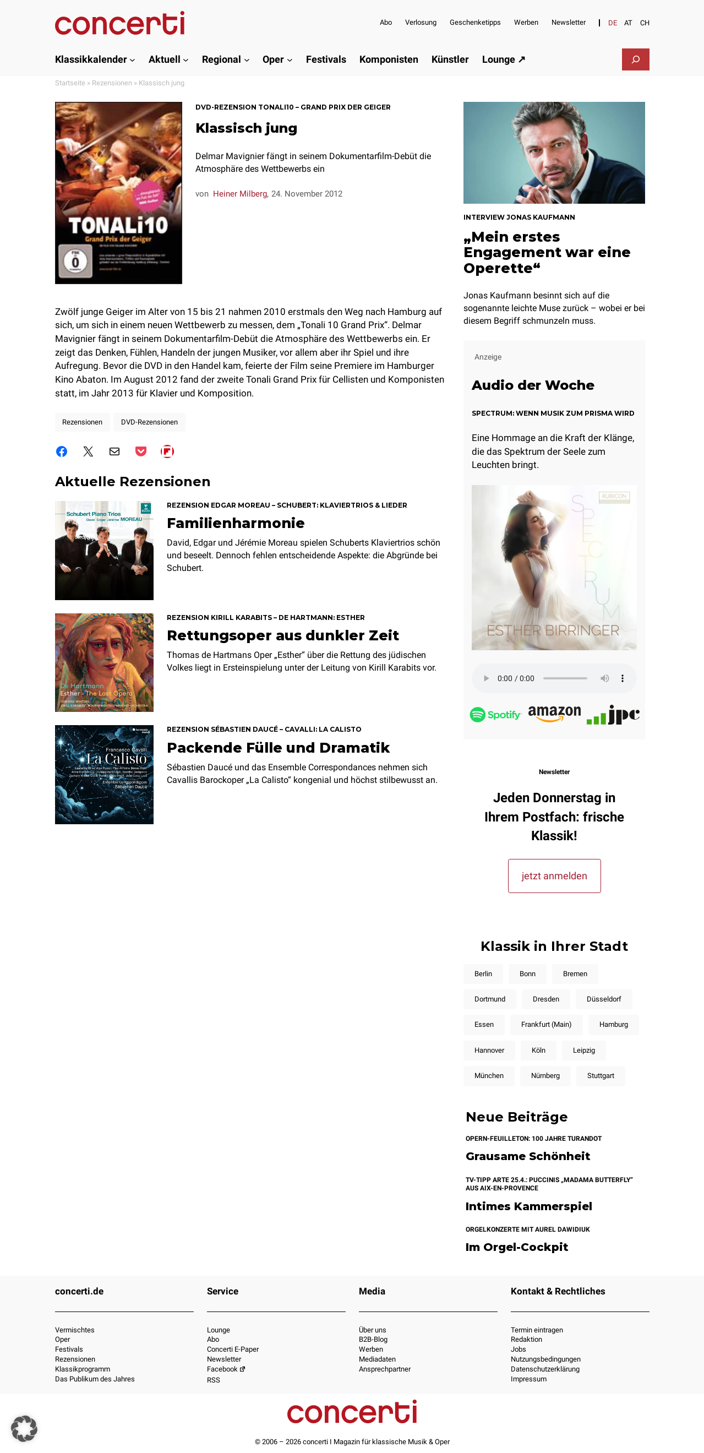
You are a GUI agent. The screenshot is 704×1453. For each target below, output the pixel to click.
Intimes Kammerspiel (529, 1206)
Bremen (575, 974)
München (489, 1075)
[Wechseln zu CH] (645, 22)
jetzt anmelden (554, 875)
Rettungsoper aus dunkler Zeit (283, 635)
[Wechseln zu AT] (628, 22)
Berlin (483, 974)
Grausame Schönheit (528, 1156)
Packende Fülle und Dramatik (278, 747)
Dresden (546, 999)
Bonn (528, 974)
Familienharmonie (236, 523)
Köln (538, 1050)
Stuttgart (600, 1075)
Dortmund (489, 999)
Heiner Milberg (240, 194)
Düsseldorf (604, 999)
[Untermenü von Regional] (247, 59)
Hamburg (613, 1024)
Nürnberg (545, 1075)
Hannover (489, 1050)
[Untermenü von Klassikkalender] (132, 59)
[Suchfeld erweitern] (636, 59)
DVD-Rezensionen (149, 422)
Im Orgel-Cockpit (517, 1247)
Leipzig (584, 1050)
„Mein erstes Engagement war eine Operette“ (547, 252)
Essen (484, 1024)
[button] (24, 1429)
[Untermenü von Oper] (290, 59)
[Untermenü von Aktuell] (186, 59)
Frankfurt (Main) (546, 1024)
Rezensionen (112, 83)
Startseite (70, 83)
